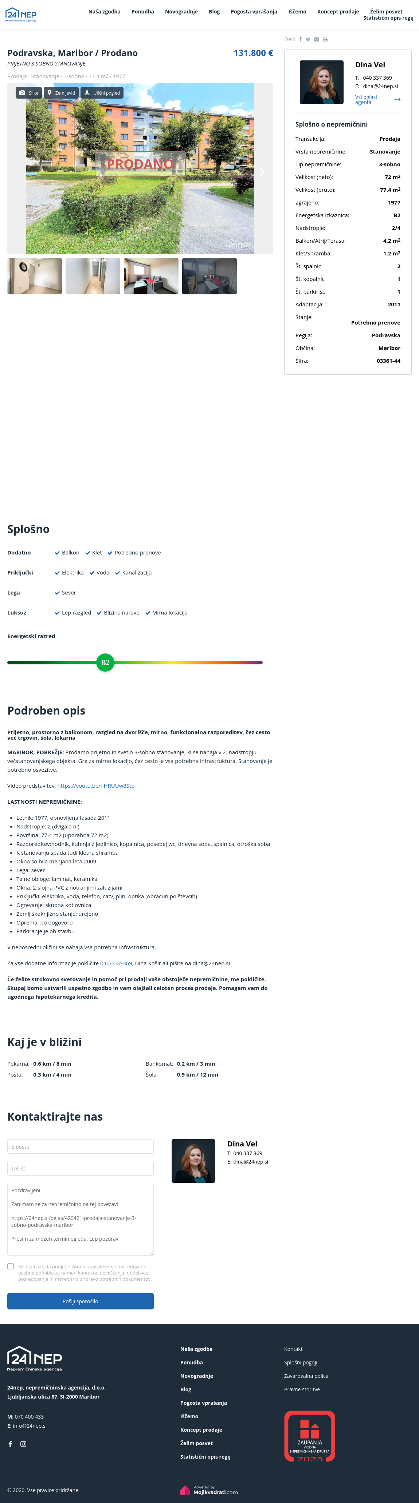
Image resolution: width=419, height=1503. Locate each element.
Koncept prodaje (338, 11)
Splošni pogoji (300, 1362)
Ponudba (143, 11)
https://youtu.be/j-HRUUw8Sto (95, 785)
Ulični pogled (107, 93)
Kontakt (293, 1348)
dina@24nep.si (250, 1161)
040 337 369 (247, 1153)
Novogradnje (181, 11)
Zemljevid (65, 93)
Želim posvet (386, 11)
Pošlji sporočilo (80, 1301)
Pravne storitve (302, 1389)
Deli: (289, 39)
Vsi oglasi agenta (366, 100)
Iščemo (297, 11)
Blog (214, 11)
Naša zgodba (104, 11)
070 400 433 (29, 1416)
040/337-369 (116, 963)
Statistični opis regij (388, 17)
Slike (33, 93)
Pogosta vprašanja (254, 11)
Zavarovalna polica (306, 1375)
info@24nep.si (30, 1425)
